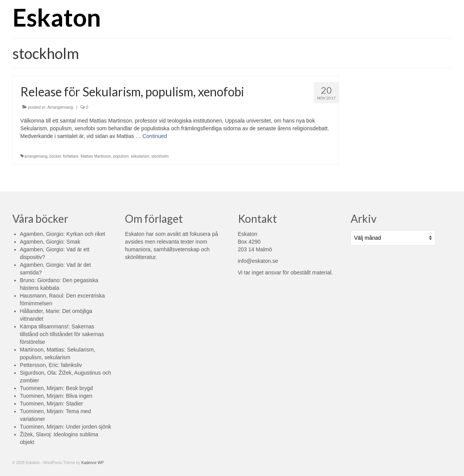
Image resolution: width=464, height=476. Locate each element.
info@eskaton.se (258, 261)
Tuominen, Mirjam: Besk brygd (56, 388)
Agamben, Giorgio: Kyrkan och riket (62, 234)
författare (70, 156)
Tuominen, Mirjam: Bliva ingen (56, 396)
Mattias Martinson (96, 156)
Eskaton (56, 17)
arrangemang (35, 156)
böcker (55, 156)
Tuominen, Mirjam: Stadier (51, 403)
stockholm (160, 156)
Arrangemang (60, 107)
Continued (154, 136)
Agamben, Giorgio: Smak (50, 242)
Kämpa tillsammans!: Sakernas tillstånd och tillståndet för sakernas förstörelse (62, 334)
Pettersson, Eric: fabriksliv (51, 365)
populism (120, 156)
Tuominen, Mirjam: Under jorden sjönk (65, 427)
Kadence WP (92, 463)
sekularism (140, 156)
